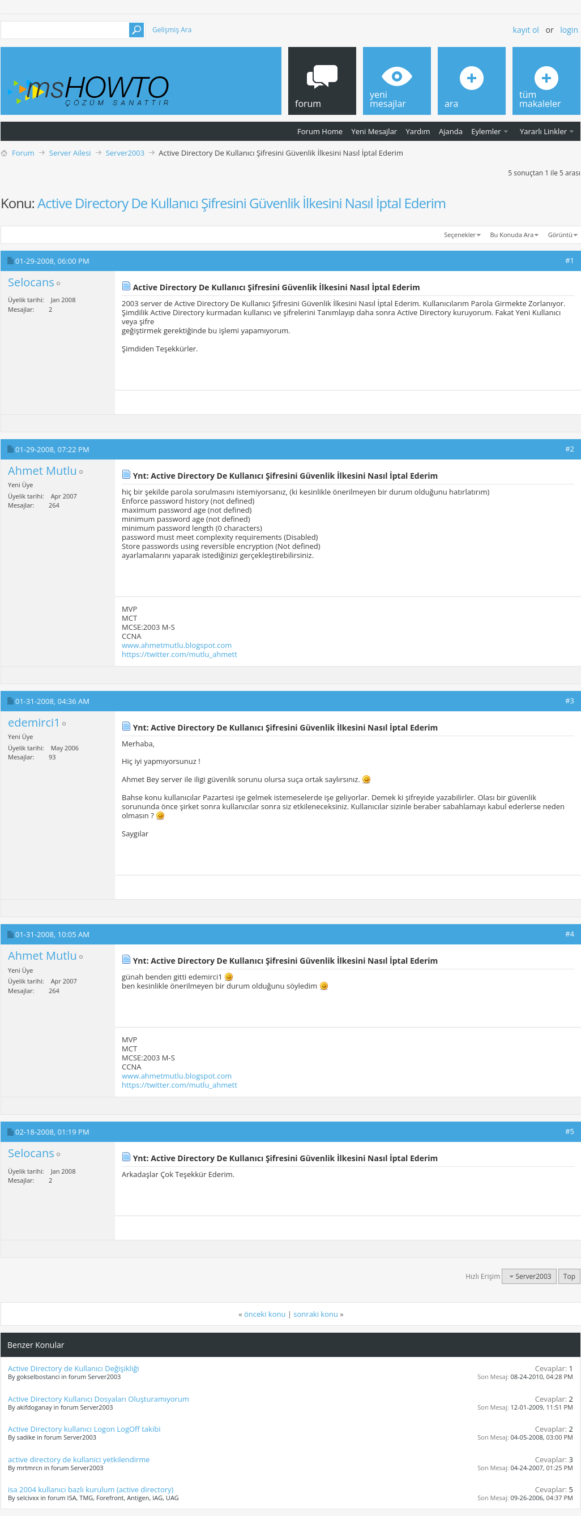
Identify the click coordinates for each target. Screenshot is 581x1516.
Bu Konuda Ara (512, 234)
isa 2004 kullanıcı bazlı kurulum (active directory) (90, 1489)
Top (569, 1276)
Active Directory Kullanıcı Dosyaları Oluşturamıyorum (98, 1399)
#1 (569, 260)
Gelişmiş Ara (171, 30)
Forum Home (320, 131)
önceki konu (264, 1314)
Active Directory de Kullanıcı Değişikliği (73, 1368)
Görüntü (560, 234)
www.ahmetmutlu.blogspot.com (177, 645)
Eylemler (486, 131)
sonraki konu (315, 1314)
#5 (569, 1131)
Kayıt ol (526, 29)
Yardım (418, 131)
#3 (569, 700)
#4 (569, 934)
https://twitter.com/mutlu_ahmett (179, 654)
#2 (569, 449)
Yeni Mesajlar (374, 131)
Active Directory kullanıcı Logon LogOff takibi (84, 1429)
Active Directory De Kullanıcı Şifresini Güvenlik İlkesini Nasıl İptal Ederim (241, 203)
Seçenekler (460, 234)
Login (569, 29)
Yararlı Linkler (543, 131)
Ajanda (451, 131)
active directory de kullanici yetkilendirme (79, 1459)
